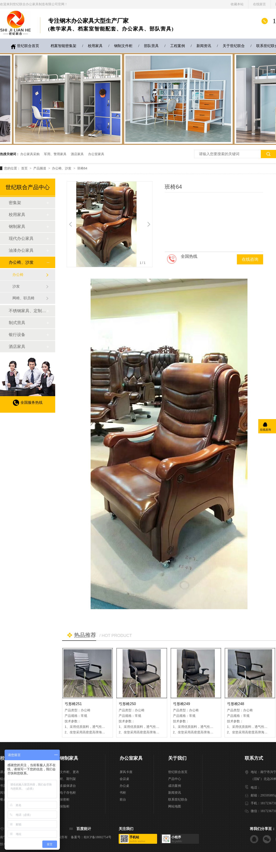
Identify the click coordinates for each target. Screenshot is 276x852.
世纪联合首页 (28, 46)
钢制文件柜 (123, 46)
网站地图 (174, 806)
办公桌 (124, 786)
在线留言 (259, 4)
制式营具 (17, 322)
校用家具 (95, 46)
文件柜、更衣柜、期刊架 (69, 775)
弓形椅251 (73, 704)
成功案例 (174, 786)
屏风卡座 (126, 772)
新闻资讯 (203, 46)
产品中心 (174, 779)
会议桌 (124, 779)
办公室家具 (96, 154)
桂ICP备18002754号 (97, 837)
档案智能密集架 (63, 46)
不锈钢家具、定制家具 (27, 310)
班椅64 (82, 168)
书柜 (123, 792)
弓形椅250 (127, 704)
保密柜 (64, 799)
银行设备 (17, 334)
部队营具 (151, 46)
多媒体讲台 (68, 786)
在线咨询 (250, 259)
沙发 (16, 286)
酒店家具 (77, 154)
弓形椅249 (181, 704)
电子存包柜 (68, 792)
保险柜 (64, 806)
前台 (123, 799)
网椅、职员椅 (23, 298)
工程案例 (177, 46)
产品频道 (40, 168)
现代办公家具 (21, 238)
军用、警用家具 (55, 154)
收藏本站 (237, 4)
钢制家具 (17, 226)
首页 (25, 168)
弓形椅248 (235, 704)
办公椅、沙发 (62, 168)
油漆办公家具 (21, 250)
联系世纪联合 (177, 799)
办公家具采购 (30, 154)
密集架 (15, 202)
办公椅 (17, 275)
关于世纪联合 (234, 46)
